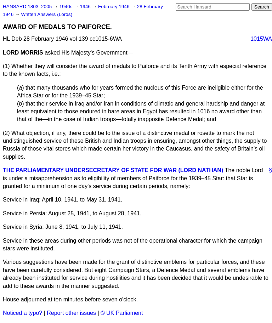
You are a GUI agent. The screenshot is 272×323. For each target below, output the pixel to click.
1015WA (261, 39)
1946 (86, 6)
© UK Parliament (122, 313)
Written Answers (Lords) (46, 14)
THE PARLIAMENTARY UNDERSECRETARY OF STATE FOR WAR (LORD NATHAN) (113, 170)
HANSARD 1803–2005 (27, 6)
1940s (66, 6)
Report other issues (71, 313)
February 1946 (114, 6)
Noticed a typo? (22, 313)
